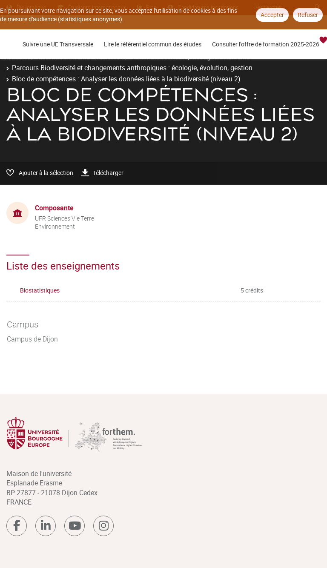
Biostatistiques (40, 290)
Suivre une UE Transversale (58, 44)
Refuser (308, 15)
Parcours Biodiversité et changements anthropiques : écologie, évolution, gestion (132, 67)
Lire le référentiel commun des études (152, 44)
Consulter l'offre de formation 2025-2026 (265, 44)
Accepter (272, 15)
